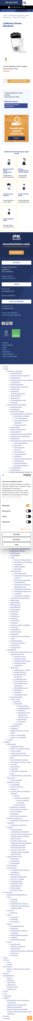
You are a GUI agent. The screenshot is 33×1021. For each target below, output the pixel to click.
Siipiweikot (10, 980)
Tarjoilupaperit (15, 863)
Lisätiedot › (6, 71)
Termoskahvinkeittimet (21, 466)
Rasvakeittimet (15, 630)
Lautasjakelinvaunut (20, 679)
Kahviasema (18, 445)
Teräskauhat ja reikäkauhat (19, 771)
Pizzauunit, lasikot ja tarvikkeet (20, 625)
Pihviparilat (14, 623)
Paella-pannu (15, 612)
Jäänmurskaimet (16, 432)
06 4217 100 (6, 289)
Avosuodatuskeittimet (21, 443)
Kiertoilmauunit (15, 553)
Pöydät (9, 924)
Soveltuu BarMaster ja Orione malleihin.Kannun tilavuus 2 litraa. (8, 201)
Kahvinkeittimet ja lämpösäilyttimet (22, 441)
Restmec (9, 964)
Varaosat (6, 960)
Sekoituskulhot (15, 767)
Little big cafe (11, 985)
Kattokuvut (14, 913)
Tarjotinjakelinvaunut (20, 695)
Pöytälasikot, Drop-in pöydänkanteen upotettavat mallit (24, 715)
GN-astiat (10, 827)
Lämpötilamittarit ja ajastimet (20, 755)
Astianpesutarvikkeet (17, 385)
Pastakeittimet (15, 620)
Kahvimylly (17, 450)
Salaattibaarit (18, 690)
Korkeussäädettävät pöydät (19, 935)
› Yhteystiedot (6, 352)
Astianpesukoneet (16, 373)
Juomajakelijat (15, 785)
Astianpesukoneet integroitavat (20, 376)
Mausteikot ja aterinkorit (18, 807)
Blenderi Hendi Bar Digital (8, 219)
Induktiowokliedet (19, 567)
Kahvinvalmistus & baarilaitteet (16, 15)
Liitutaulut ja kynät (16, 890)
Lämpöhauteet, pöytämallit (22, 589)
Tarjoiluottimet (15, 861)
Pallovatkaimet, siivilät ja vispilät (21, 762)
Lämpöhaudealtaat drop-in (22, 661)
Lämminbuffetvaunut (20, 681)
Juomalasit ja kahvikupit (21, 798)
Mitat (12, 758)
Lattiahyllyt (14, 901)
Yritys (5, 994)
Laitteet (5, 15)
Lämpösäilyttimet (16, 571)
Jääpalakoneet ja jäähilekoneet (20, 436)
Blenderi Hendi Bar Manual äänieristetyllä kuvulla (8, 171)
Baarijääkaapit (15, 409)
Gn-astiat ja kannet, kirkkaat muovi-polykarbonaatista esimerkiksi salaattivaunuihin (21, 836)
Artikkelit (6, 998)
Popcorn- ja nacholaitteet (18, 737)
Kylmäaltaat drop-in (20, 659)
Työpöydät (14, 937)
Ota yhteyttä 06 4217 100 (16, 7)
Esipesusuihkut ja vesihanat (19, 387)
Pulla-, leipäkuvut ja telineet (19, 809)
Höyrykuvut (10, 910)
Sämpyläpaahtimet (16, 641)
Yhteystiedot (7, 996)
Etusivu (6, 367)
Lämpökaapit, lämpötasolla (22, 591)
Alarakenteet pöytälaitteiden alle (20, 549)
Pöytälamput (15, 814)
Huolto (6, 991)
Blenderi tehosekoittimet (18, 430)
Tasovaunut (14, 955)
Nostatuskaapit (15, 609)
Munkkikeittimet (16, 607)
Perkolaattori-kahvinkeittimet (23, 459)
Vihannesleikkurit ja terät (18, 400)
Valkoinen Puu (11, 989)
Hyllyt (9, 897)
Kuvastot (6, 1016)
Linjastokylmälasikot (24, 708)
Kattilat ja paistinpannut (14, 818)
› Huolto (4, 347)
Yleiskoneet (14, 403)
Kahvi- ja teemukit (23, 800)
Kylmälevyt (14, 789)
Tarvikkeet (7, 742)
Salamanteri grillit (16, 632)
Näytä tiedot (23, 529)
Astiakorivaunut (15, 944)
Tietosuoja (7, 1018)
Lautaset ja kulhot (19, 805)
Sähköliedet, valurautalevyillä (23, 562)
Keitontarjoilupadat (20, 573)
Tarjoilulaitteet (11, 650)
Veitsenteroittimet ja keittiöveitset (21, 776)
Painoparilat (14, 614)
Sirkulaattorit (15, 634)
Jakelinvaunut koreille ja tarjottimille (22, 951)
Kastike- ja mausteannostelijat (20, 749)
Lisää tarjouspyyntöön (18, 81)
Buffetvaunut (15, 668)
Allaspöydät (14, 928)
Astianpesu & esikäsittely (15, 371)
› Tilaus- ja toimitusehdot (9, 356)
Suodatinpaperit (19, 461)
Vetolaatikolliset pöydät (18, 940)
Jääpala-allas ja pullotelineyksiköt (21, 434)
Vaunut (9, 942)
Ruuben (9, 978)
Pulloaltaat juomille (20, 425)
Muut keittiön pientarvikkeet (19, 760)
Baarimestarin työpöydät (21, 416)
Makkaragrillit (15, 600)
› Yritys (4, 349)
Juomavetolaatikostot (21, 418)
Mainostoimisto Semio (16, 360)
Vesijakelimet (18, 665)
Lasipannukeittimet (20, 454)
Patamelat (14, 764)
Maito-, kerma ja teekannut (19, 816)
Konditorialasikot (23, 706)
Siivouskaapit (15, 922)
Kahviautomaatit (19, 448)
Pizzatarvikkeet (11, 865)
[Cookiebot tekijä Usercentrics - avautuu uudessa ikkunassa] (23, 475)
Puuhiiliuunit (14, 627)
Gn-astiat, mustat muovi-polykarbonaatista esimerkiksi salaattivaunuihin (20, 852)
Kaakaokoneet (15, 438)
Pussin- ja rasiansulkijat (18, 735)
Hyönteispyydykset (16, 881)
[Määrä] (4, 81)
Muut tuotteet (8, 967)
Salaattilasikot (22, 719)
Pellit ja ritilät (11, 778)
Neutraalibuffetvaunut (21, 688)
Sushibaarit (17, 692)
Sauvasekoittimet (16, 396)
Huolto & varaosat (16, 301)
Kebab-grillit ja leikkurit (18, 551)
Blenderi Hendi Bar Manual (23, 194)
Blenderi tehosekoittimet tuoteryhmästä (12, 105)
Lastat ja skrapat (16, 751)
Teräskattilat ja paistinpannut (20, 821)
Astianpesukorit (15, 378)
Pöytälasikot (21, 710)
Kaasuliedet (17, 569)
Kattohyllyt (14, 899)
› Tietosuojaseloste (7, 354)
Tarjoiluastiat (15, 859)
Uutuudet (10, 740)
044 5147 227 (9, 306)
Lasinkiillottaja (15, 470)
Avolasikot (17, 701)
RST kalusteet (8, 892)
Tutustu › (16, 138)
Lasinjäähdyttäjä (16, 468)
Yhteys (16, 284)
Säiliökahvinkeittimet (20, 463)
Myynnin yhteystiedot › (9, 295)
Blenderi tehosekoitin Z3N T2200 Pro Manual (23, 170)
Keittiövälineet (11, 744)
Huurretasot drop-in (20, 656)
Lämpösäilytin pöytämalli (22, 596)
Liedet (12, 558)
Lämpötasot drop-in (20, 663)
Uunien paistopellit (16, 780)
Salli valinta (16, 539)
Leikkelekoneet (15, 389)
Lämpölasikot (18, 724)
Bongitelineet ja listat (17, 746)
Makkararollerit (15, 603)
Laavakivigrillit (15, 555)
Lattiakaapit (14, 917)
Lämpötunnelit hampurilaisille (20, 598)
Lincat (9, 962)
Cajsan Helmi (11, 982)
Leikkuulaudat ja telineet (18, 753)
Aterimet (16, 796)
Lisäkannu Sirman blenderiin (19, 17)
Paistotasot (14, 618)
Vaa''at (13, 773)
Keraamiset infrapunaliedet (22, 560)
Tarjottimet (10, 823)
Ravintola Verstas (12, 987)
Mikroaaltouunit (15, 605)
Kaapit (9, 915)
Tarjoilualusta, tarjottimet (18, 825)
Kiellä (16, 544)
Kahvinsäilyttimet (19, 452)
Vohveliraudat (15, 645)
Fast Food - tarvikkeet (17, 879)
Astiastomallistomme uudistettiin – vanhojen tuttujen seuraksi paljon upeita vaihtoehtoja (19, 1012)
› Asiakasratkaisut (7, 345)
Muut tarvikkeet (12, 868)
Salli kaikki (16, 534)
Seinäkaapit (14, 919)
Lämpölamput (15, 726)
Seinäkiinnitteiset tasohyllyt (19, 904)
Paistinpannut (15, 616)
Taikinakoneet (15, 398)
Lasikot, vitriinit (15, 699)
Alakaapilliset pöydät (17, 926)
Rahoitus (6, 973)
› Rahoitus (5, 343)
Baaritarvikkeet (15, 427)
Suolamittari (14, 769)
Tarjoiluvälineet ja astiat (14, 857)
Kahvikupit (21, 803)
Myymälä (16, 263)
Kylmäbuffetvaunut (20, 672)
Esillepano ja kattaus (13, 782)
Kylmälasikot (18, 704)
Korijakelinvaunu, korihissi (22, 670)
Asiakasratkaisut (9, 976)
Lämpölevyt (17, 456)
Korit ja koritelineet (16, 812)
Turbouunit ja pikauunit (18, 643)
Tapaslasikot (22, 722)
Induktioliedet (18, 564)
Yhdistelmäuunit (16, 648)
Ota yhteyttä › (16, 252)
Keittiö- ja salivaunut (17, 787)
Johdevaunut (15, 953)
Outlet (5, 958)
